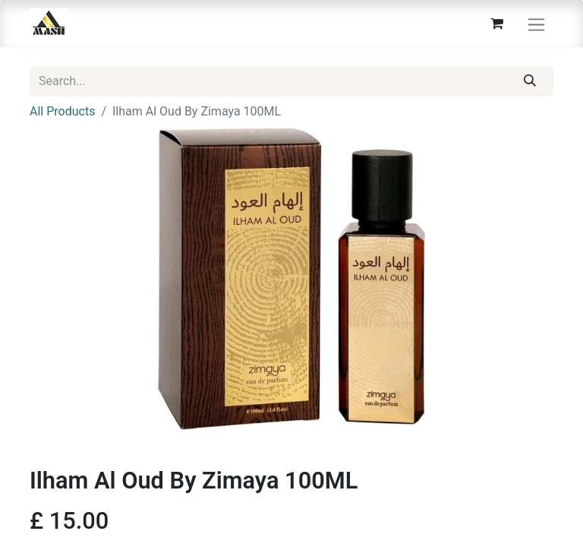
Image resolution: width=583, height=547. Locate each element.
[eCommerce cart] (496, 23)
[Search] (530, 81)
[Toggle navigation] (536, 24)
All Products (62, 111)
